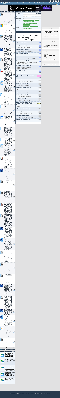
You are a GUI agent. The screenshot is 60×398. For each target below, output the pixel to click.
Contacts (56, 46)
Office (50, 2)
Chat (22, 0)
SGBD (47, 2)
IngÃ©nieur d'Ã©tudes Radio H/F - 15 (23, 121)
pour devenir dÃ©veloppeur (50, 61)
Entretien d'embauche (20, 4)
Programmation (41, 2)
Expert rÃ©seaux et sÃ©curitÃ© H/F (22, 44)
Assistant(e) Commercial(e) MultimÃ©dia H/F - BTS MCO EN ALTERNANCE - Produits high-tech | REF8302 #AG (25, 105)
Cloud (18, 2)
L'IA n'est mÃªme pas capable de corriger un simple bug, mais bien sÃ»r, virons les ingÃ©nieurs (8, 314)
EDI (37, 2)
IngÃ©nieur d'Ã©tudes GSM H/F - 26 (22, 85)
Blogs (18, 0)
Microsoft (26, 2)
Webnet (18, 69)
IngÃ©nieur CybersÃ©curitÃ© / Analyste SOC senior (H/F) (25, 78)
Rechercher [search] (38, 15)
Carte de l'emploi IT (47, 37)
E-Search (18, 46)
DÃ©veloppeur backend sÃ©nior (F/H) (23, 62)
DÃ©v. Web (34, 2)
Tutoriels (10, 0)
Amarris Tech (19, 64)
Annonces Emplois (39, 4)
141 (14, 65)
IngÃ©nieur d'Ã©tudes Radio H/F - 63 (23, 110)
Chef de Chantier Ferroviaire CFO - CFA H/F (24, 93)
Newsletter (27, 0)
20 (14, 122)
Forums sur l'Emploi (10, 4)
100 (14, 19)
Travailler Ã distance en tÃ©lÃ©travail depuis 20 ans (8, 143)
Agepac (18, 108)
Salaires (26, 4)
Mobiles (53, 2)
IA (20, 2)
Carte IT (44, 4)
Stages (48, 4)
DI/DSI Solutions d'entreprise (11, 2)
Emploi (32, 0)
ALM (23, 2)
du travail (46, 56)
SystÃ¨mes (57, 2)
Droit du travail (32, 4)
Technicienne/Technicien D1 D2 (21, 100)
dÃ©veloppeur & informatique (50, 66)
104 (14, 222)
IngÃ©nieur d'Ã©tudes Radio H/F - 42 (23, 82)
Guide (55, 33)
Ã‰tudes (37, 0)
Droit (41, 0)
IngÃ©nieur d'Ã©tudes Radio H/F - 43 (23, 114)
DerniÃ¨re (11, 351)
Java (30, 2)
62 (14, 88)
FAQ (15, 0)
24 (14, 54)
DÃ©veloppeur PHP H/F (20, 72)
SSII (29, 4)
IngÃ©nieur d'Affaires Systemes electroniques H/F (25, 59)
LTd (17, 83)
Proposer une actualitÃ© (10, 349)
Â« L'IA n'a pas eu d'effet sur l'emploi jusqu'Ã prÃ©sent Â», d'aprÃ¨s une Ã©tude (8, 234)
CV (14, 4)
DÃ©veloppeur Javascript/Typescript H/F (23, 67)
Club (45, 0)
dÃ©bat (57, 33)
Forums (5, 0)
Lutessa (18, 80)
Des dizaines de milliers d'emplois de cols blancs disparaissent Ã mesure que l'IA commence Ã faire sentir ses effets (8, 65)
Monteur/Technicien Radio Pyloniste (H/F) (23, 89)
